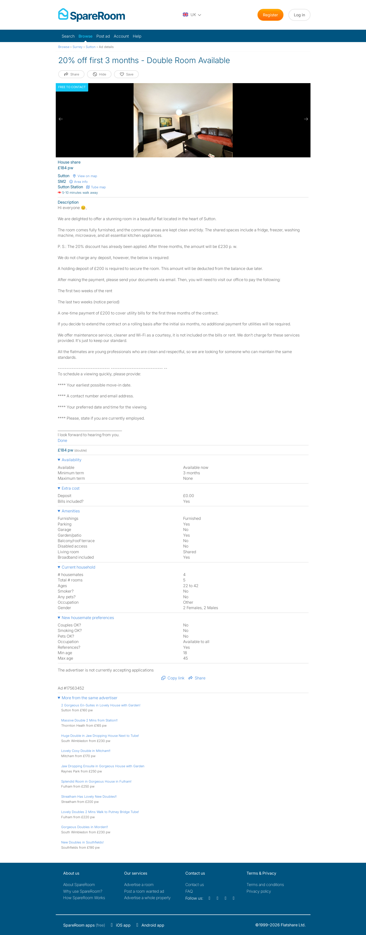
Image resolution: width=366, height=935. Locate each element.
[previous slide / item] (61, 119)
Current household (78, 567)
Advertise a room (139, 884)
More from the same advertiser (89, 697)
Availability (72, 459)
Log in (299, 14)
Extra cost (71, 488)
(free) (84, 925)
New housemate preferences (88, 617)
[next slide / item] (305, 119)
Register (270, 14)
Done (62, 440)
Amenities (71, 510)
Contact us (194, 884)
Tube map (96, 187)
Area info (78, 182)
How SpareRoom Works (84, 897)
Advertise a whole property (147, 897)
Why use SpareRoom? (82, 891)
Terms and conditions (265, 884)
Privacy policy (259, 891)
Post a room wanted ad (144, 891)
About (79, 884)
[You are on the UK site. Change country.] (192, 15)
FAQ (189, 891)
